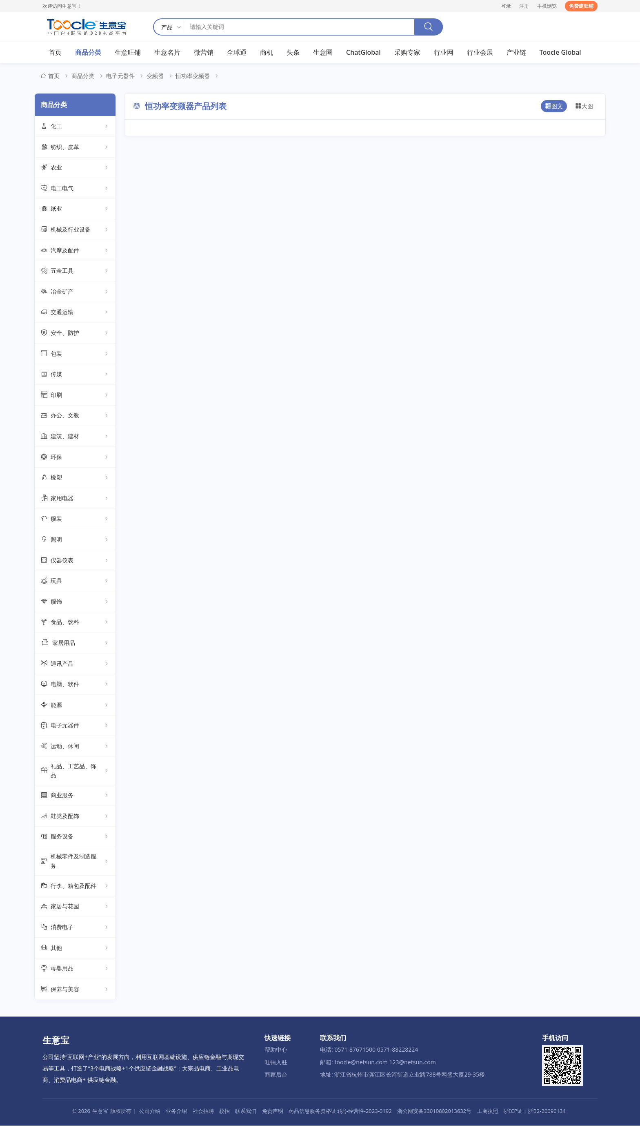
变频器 (155, 76)
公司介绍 (149, 1111)
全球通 (237, 52)
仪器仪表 (75, 560)
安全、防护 (75, 333)
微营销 (203, 52)
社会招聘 (203, 1111)
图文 (554, 106)
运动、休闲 (75, 746)
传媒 (75, 375)
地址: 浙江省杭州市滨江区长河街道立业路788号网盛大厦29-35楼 (402, 1075)
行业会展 (480, 52)
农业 (75, 168)
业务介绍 (176, 1111)
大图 (584, 106)
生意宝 (100, 1111)
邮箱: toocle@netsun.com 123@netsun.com (378, 1062)
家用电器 (75, 498)
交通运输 (75, 313)
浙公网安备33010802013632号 (434, 1111)
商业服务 (75, 796)
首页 (55, 52)
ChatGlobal (363, 52)
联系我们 (245, 1111)
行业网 (443, 52)
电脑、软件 (75, 685)
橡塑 (75, 478)
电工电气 (75, 188)
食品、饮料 (75, 623)
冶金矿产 (75, 292)
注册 (524, 5)
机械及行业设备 (75, 230)
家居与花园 (75, 907)
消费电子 (75, 928)
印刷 (75, 395)
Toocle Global (560, 52)
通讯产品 (75, 664)
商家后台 (275, 1075)
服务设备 (75, 837)
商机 (266, 52)
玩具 (75, 581)
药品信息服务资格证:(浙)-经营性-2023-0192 (340, 1111)
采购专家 (407, 52)
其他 (75, 948)
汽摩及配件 (75, 250)
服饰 (75, 602)
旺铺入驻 (275, 1062)
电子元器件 (120, 76)
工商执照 (487, 1111)
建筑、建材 (75, 436)
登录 (506, 5)
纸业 (75, 209)
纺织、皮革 (75, 147)
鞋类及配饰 (75, 816)
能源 (75, 705)
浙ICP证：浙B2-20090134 (535, 1111)
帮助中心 (275, 1050)
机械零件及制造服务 (75, 861)
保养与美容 (75, 989)
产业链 (516, 52)
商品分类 (88, 52)
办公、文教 (75, 416)
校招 (224, 1111)
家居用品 (75, 643)
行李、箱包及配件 (75, 886)
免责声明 (272, 1111)
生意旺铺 (128, 52)
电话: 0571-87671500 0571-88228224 (369, 1050)
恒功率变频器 (193, 76)
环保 (75, 457)
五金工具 (75, 271)
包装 (75, 354)
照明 (75, 540)
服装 (75, 519)
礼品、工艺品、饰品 (75, 771)
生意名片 (167, 52)
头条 (293, 52)
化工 (75, 127)
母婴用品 (75, 969)
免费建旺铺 (581, 5)
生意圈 (323, 52)
